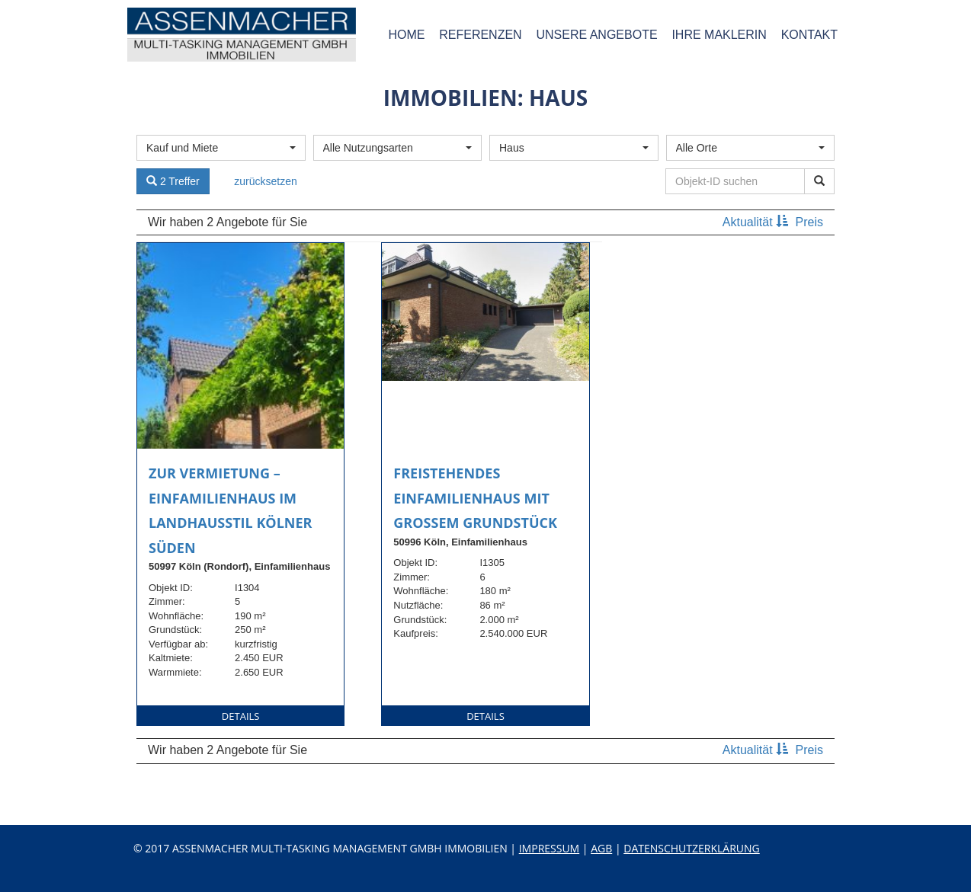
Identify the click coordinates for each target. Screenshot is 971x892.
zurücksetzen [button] (265, 181)
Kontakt (809, 34)
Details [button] (241, 716)
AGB (601, 848)
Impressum (549, 848)
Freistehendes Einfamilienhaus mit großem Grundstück (475, 498)
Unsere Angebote (596, 34)
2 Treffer (173, 181)
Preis (809, 222)
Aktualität (757, 222)
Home (406, 34)
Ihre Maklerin (718, 34)
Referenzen (480, 34)
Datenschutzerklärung (691, 848)
